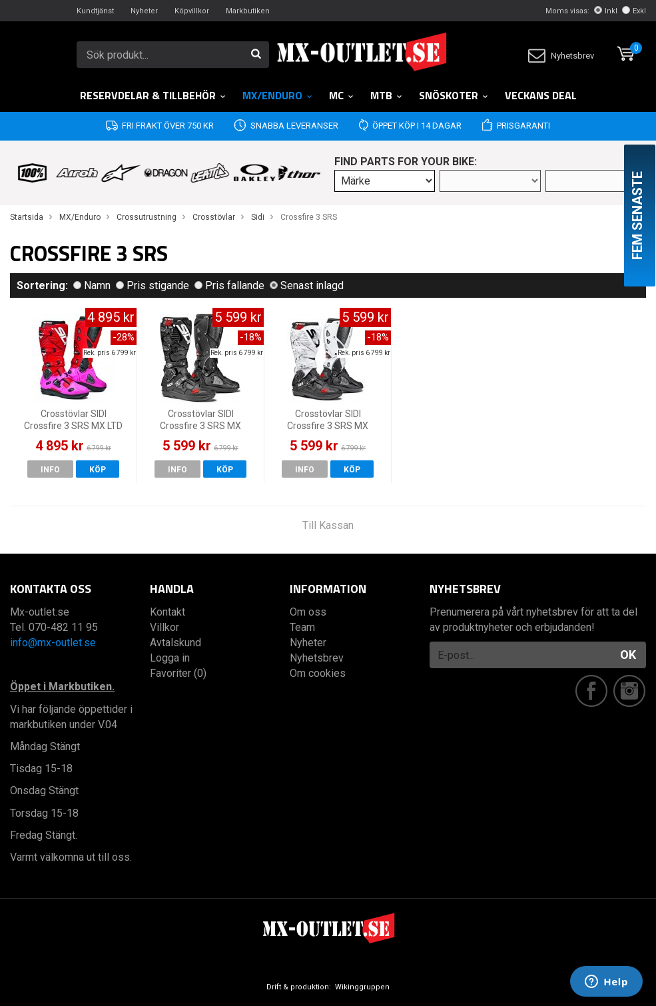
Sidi (257, 217)
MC (341, 95)
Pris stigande (152, 285)
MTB (386, 95)
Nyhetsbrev (561, 56)
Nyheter (144, 11)
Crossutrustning (146, 217)
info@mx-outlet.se (53, 642)
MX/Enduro (277, 95)
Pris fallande (229, 285)
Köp (97, 469)
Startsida (26, 217)
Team (302, 627)
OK (628, 655)
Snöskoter (454, 95)
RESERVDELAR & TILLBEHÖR (153, 95)
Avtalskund (175, 642)
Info (50, 469)
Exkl (634, 11)
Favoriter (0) (178, 673)
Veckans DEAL (541, 95)
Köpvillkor (191, 11)
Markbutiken (248, 11)
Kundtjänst (95, 11)
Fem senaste (637, 215)
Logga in (170, 658)
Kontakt (167, 612)
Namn (92, 285)
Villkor (164, 627)
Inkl (605, 11)
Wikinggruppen (362, 987)
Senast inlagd (307, 285)
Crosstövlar (213, 217)
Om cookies (318, 673)
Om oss (308, 612)
